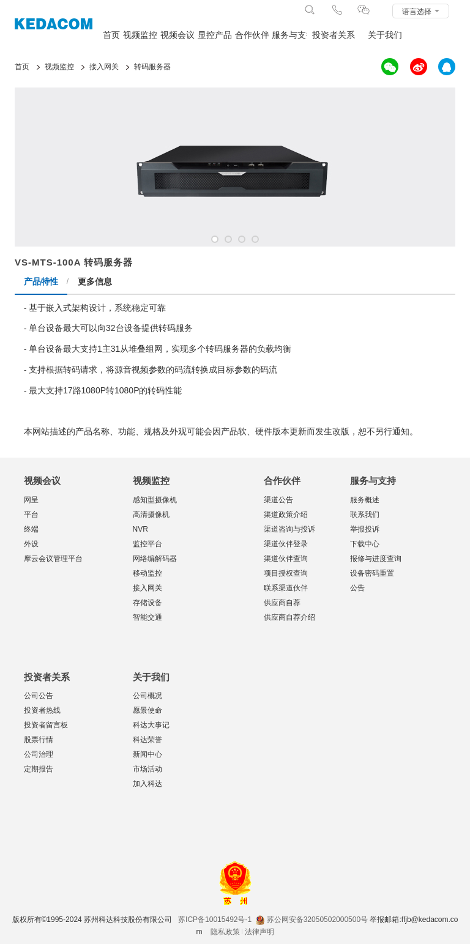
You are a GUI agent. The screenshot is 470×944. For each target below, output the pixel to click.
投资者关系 (333, 35)
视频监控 (140, 35)
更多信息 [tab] (95, 281)
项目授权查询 (286, 573)
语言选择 (420, 11)
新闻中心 (147, 754)
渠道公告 (278, 500)
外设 (31, 544)
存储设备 (147, 602)
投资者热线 (42, 710)
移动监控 (147, 573)
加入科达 (147, 783)
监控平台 (147, 544)
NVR (140, 529)
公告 (357, 588)
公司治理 (38, 754)
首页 (111, 35)
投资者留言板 (46, 725)
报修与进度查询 (375, 558)
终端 (31, 529)
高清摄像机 (151, 514)
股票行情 (38, 739)
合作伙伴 (252, 35)
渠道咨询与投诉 (289, 529)
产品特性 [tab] (41, 281)
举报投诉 (364, 529)
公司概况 (147, 695)
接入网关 (147, 588)
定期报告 (38, 769)
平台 (31, 514)
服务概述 (364, 500)
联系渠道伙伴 (286, 588)
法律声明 (259, 931)
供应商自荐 (282, 602)
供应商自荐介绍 (289, 617)
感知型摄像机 (155, 500)
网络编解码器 (155, 558)
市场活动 (147, 769)
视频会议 (177, 35)
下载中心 (364, 544)
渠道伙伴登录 (286, 544)
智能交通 (147, 617)
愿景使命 (147, 710)
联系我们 (364, 514)
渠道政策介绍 (286, 514)
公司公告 (38, 695)
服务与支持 (289, 35)
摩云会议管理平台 (53, 558)
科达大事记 (151, 725)
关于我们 (385, 35)
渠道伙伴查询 (286, 558)
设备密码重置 (372, 573)
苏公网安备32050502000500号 (312, 919)
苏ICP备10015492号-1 (215, 919)
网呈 (31, 500)
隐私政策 (225, 931)
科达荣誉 (147, 739)
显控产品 (215, 35)
